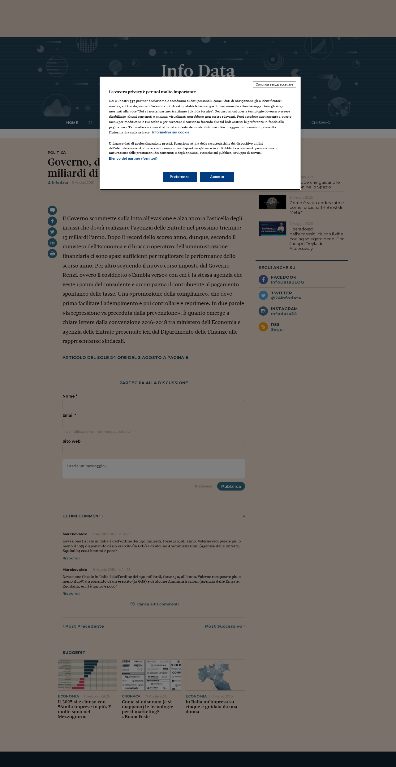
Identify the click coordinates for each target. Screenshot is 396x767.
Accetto (217, 177)
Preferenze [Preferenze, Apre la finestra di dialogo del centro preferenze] (180, 177)
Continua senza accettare (274, 84)
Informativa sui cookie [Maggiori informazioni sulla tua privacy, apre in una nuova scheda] (170, 132)
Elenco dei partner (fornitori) (133, 158)
